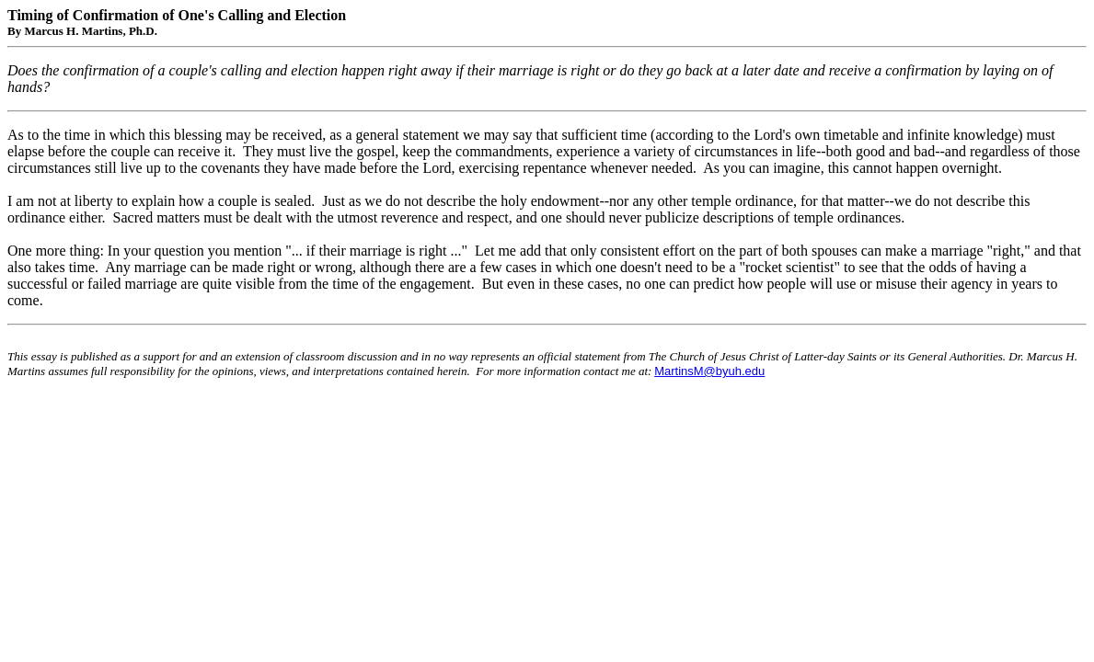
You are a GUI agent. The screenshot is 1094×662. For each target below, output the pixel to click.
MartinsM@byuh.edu (709, 371)
